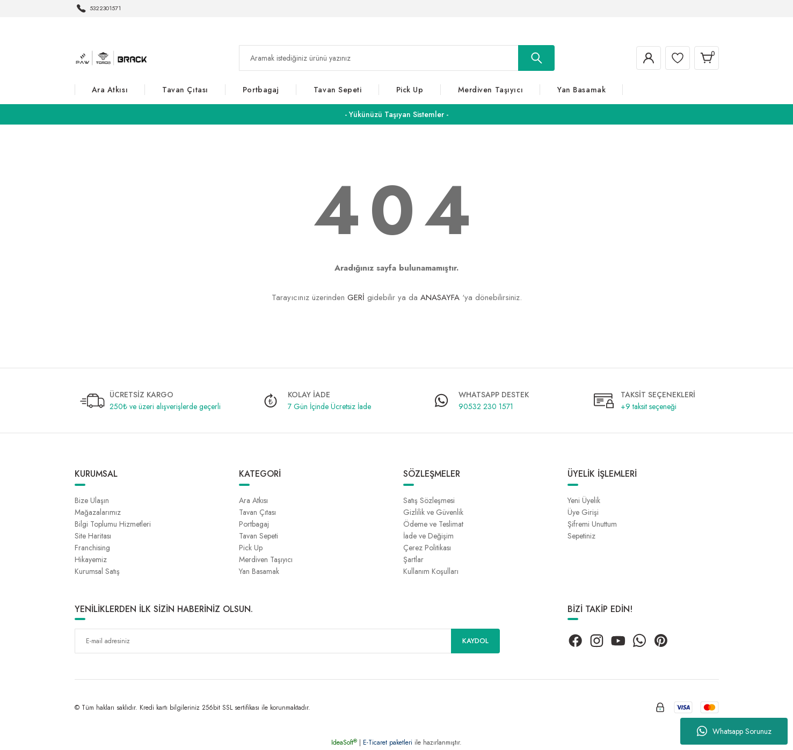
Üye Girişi (583, 512)
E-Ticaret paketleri (387, 742)
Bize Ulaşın (92, 500)
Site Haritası (93, 535)
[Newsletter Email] (287, 641)
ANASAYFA (440, 297)
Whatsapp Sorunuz (734, 731)
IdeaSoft (344, 742)
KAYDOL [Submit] (475, 641)
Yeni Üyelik (584, 500)
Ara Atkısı (253, 500)
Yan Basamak (259, 571)
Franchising (92, 547)
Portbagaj (254, 524)
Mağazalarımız (98, 512)
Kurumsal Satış (97, 571)
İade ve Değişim (428, 535)
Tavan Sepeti (258, 535)
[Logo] (112, 57)
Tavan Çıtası (257, 512)
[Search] (397, 58)
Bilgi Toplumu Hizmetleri (113, 524)
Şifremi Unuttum (592, 524)
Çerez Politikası (427, 547)
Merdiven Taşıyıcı (266, 559)
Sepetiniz (581, 535)
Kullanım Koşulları (431, 571)
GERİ (356, 297)
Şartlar (413, 559)
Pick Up (251, 547)
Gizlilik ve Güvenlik (433, 512)
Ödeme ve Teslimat (433, 524)
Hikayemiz (91, 559)
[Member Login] (640, 58)
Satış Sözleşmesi (429, 500)
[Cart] (705, 58)
